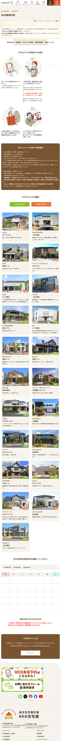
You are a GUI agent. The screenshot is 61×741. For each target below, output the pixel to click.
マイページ (44, 3)
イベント (33, 3)
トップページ (8, 732)
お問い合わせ (42, 734)
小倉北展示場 (8, 738)
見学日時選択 (40, 75)
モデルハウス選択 (27, 75)
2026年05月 (10, 568)
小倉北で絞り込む (19, 213)
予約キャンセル (52, 75)
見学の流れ (7, 75)
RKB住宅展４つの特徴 (10, 735)
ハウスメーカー (18, 3)
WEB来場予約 (26, 738)
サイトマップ (55, 734)
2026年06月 (22, 568)
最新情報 (38, 3)
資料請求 (51, 3)
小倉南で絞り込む (41, 213)
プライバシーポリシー (49, 734)
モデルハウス (26, 3)
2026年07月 (33, 568)
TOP (12, 3)
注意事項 (17, 75)
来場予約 (57, 3)
